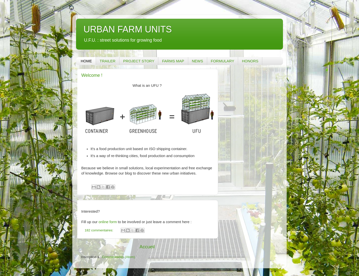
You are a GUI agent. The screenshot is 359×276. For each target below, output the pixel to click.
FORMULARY (222, 61)
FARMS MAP (173, 61)
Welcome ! (91, 75)
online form (107, 222)
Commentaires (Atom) (118, 257)
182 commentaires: (99, 230)
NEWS (197, 61)
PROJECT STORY (138, 61)
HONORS (250, 61)
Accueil (147, 246)
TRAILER (107, 61)
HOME (86, 61)
